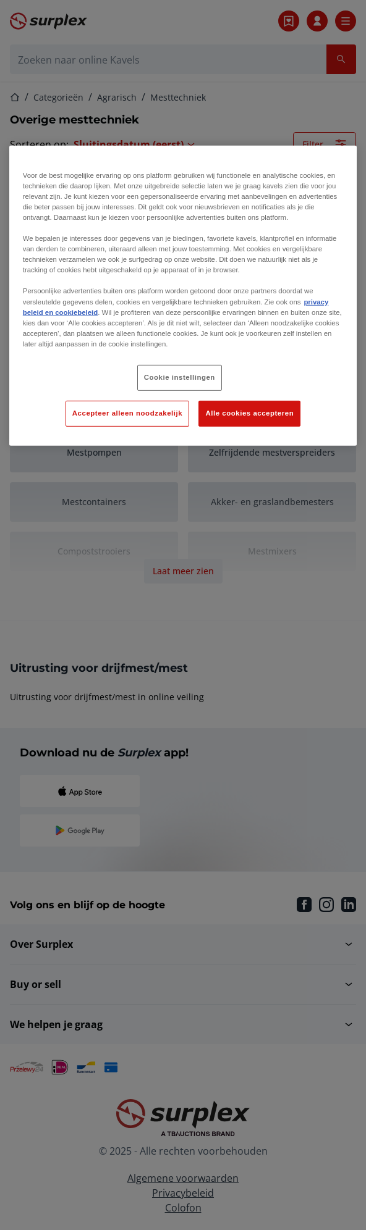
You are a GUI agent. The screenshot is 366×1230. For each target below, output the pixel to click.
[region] (183, 296)
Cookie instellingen (179, 377)
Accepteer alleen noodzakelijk (127, 413)
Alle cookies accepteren (249, 413)
